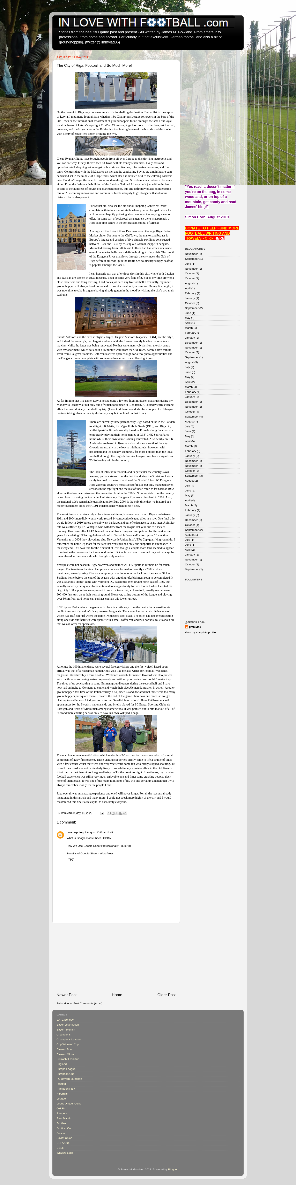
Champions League (69, 1039)
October (190, 273)
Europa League (66, 1068)
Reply (70, 859)
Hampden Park (66, 1088)
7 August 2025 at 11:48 (99, 832)
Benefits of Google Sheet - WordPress (90, 853)
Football (61, 1083)
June (188, 263)
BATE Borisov (65, 1019)
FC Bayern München (69, 1078)
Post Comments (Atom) (88, 1003)
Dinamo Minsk (65, 1054)
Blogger (173, 1169)
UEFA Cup (63, 1142)
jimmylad (195, 626)
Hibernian (62, 1093)
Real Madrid (64, 1118)
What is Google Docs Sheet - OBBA (89, 838)
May (187, 317)
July (187, 367)
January (190, 298)
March (189, 327)
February (190, 293)
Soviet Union (64, 1137)
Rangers (62, 1113)
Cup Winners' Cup (68, 1044)
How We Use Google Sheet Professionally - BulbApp (99, 845)
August (189, 283)
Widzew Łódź (65, 1152)
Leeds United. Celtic (69, 1103)
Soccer (61, 1133)
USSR (60, 1147)
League (61, 1098)
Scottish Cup (64, 1128)
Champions (64, 1034)
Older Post (166, 995)
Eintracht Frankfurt (68, 1059)
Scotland (62, 1123)
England (62, 1064)
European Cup (65, 1073)
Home (117, 995)
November (191, 253)
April (188, 288)
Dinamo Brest (65, 1049)
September (192, 258)
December (191, 342)
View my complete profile (200, 632)
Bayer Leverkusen (68, 1024)
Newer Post (67, 995)
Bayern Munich (66, 1029)
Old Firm (62, 1108)
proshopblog (75, 832)
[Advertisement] (116, 958)
